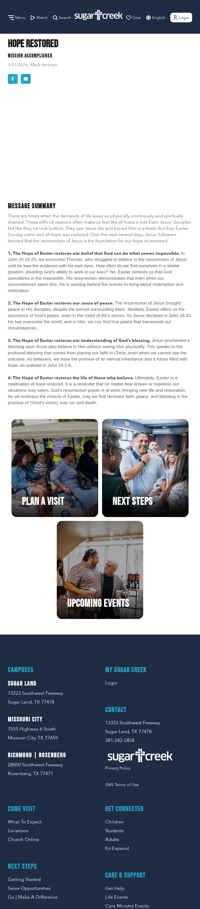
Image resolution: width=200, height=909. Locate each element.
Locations (18, 734)
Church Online (23, 743)
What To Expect (25, 725)
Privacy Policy (117, 672)
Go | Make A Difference (33, 801)
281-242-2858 (119, 644)
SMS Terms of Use (122, 688)
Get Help (114, 792)
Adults (112, 743)
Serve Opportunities (29, 792)
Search (62, 17)
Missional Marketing (118, 897)
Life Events (116, 801)
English (158, 17)
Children (114, 725)
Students (114, 734)
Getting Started (24, 783)
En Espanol (117, 752)
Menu (17, 17)
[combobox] (164, 17)
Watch (39, 17)
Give (133, 17)
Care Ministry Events (127, 810)
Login (180, 17)
